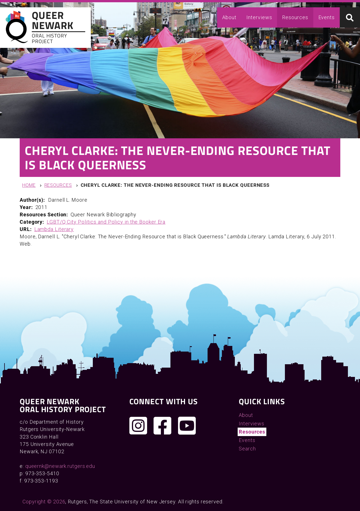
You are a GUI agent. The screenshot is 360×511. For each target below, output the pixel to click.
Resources (295, 17)
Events (326, 17)
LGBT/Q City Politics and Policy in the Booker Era (106, 222)
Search (247, 449)
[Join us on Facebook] (163, 426)
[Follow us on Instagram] (138, 426)
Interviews (259, 17)
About (229, 17)
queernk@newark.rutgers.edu (60, 466)
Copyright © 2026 (43, 502)
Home (29, 185)
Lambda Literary (54, 229)
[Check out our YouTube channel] (187, 426)
